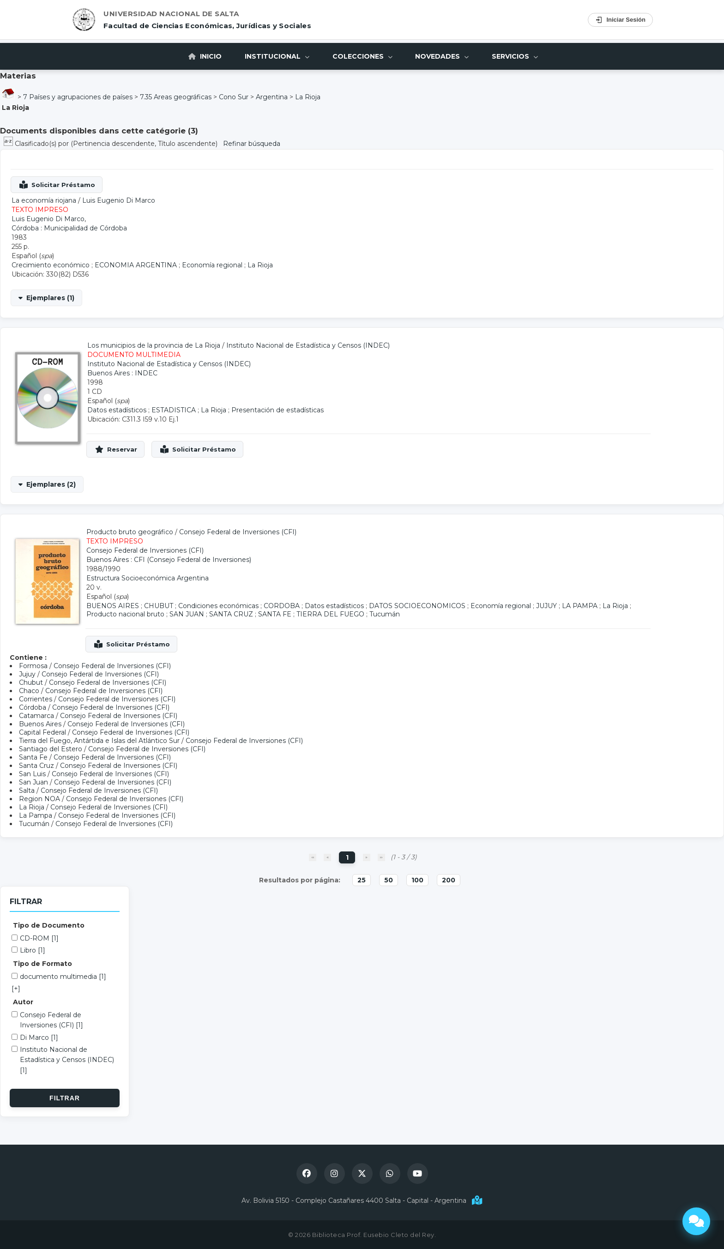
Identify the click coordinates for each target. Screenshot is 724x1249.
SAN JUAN (186, 614)
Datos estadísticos (116, 410)
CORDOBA (282, 606)
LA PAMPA (579, 606)
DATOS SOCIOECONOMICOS (417, 606)
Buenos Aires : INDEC (122, 373)
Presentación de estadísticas (277, 410)
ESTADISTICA (173, 410)
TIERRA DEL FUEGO (330, 614)
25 (361, 880)
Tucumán (384, 614)
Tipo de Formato (42, 963)
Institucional (277, 56)
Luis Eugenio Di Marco (118, 200)
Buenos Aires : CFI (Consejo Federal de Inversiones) (168, 559)
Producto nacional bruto (125, 614)
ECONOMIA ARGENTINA (136, 265)
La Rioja (307, 97)
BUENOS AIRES (112, 606)
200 (448, 880)
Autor (23, 1002)
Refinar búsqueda (251, 143)
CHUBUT (158, 606)
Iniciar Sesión (620, 20)
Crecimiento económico (51, 265)
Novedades (442, 56)
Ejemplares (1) (50, 298)
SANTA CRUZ (231, 614)
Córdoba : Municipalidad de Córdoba (69, 228)
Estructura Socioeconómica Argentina (147, 578)
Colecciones (362, 56)
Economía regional (212, 265)
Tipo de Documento (48, 925)
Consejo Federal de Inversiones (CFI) (237, 532)
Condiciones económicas (218, 606)
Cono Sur (233, 97)
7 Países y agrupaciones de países (78, 97)
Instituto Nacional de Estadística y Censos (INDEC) (308, 345)
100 (417, 880)
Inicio (205, 56)
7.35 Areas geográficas (175, 97)
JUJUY (546, 606)
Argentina (272, 97)
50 (388, 880)
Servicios (515, 56)
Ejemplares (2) (51, 484)
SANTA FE (274, 614)
